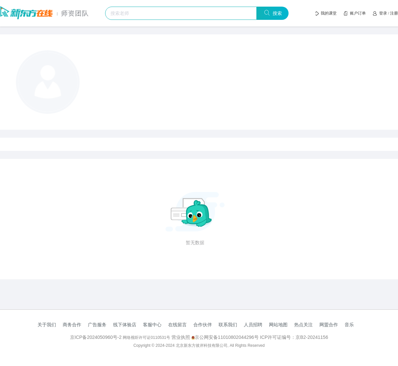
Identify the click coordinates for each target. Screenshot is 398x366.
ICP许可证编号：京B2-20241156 (294, 337)
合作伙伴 (202, 324)
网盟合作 (328, 324)
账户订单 (358, 13)
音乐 (349, 324)
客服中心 (152, 324)
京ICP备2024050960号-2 (96, 337)
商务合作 (72, 324)
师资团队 (75, 13)
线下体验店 (124, 324)
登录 (383, 13)
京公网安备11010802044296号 (225, 337)
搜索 (276, 13)
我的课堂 (329, 13)
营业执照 (180, 337)
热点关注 (303, 324)
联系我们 (228, 324)
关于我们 (46, 324)
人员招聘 (253, 324)
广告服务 (97, 324)
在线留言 (177, 324)
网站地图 (278, 324)
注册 (394, 13)
